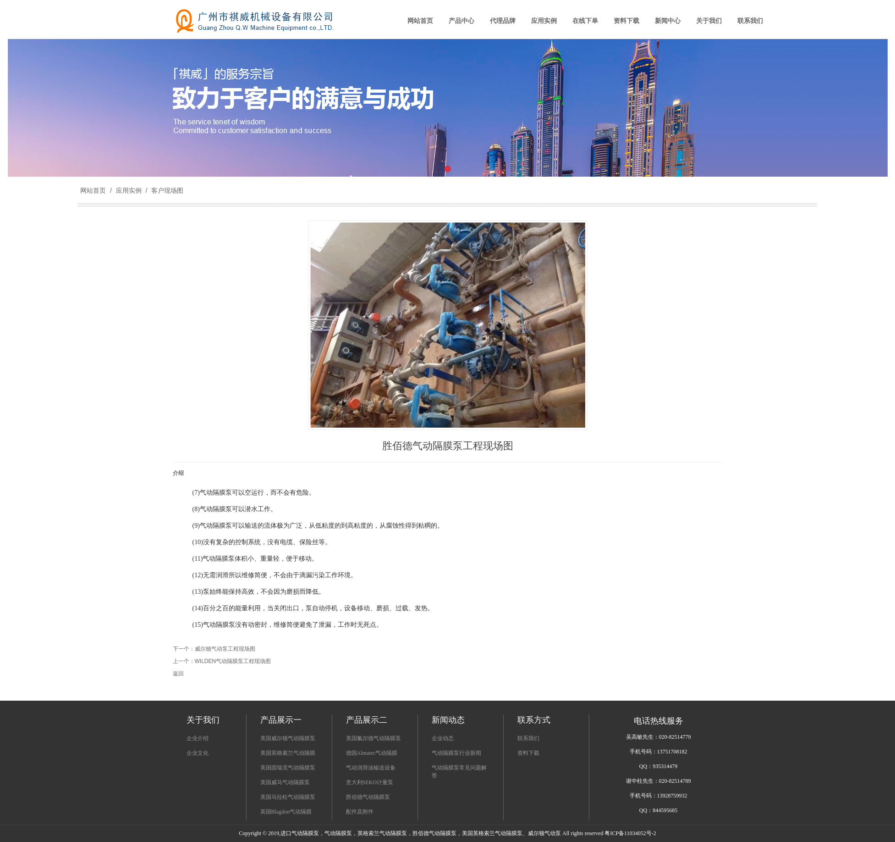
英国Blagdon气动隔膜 (286, 812)
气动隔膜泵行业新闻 (456, 753)
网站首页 (93, 190)
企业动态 (443, 738)
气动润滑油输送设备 (370, 767)
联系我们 (528, 738)
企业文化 (198, 753)
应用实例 (128, 190)
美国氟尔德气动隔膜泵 (373, 738)
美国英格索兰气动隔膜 (287, 753)
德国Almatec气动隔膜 (372, 753)
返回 (178, 673)
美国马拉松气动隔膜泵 (287, 797)
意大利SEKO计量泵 (369, 782)
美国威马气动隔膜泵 (285, 782)
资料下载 (528, 753)
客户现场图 (166, 190)
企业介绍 (198, 738)
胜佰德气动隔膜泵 (368, 797)
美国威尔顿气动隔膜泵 (287, 738)
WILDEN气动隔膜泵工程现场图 (233, 661)
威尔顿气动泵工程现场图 (225, 649)
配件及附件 (359, 812)
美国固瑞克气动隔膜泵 (287, 767)
